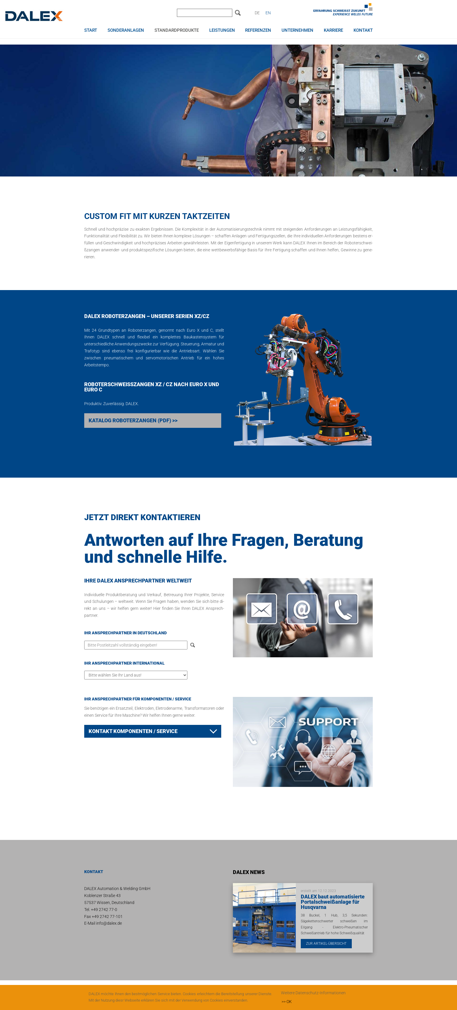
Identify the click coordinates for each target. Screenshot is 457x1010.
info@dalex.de (109, 923)
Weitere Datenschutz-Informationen (313, 992)
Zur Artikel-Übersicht (326, 944)
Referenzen (258, 30)
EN (268, 12)
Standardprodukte (176, 30)
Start (90, 30)
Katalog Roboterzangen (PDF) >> (133, 420)
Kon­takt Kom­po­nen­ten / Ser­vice (133, 731)
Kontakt (363, 30)
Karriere (333, 30)
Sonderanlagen (126, 30)
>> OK (287, 1001)
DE (257, 12)
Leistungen (222, 30)
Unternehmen (297, 30)
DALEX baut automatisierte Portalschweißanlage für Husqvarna (333, 902)
